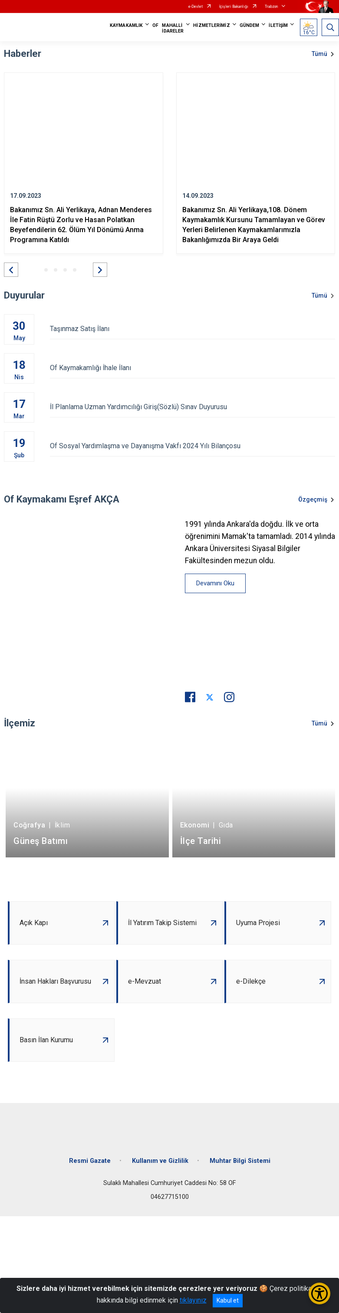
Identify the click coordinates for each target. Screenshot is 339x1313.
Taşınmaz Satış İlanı (192, 329)
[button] (11, 270)
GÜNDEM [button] (250, 25)
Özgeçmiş (312, 499)
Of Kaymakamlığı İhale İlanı (192, 368)
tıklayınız (193, 1300)
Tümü (319, 53)
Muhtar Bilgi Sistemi (240, 1161)
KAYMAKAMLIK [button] (126, 25)
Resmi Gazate (90, 1161)
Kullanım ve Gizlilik (160, 1161)
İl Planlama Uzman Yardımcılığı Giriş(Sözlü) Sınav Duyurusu (192, 407)
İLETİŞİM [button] (278, 25)
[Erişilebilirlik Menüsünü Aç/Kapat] (319, 1293)
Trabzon (271, 6)
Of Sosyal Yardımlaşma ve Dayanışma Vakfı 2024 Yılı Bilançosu (192, 446)
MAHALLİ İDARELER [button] (173, 28)
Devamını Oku (215, 583)
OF (155, 25)
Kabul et (228, 1300)
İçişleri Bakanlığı (233, 6)
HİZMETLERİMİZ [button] (211, 25)
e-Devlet (195, 6)
